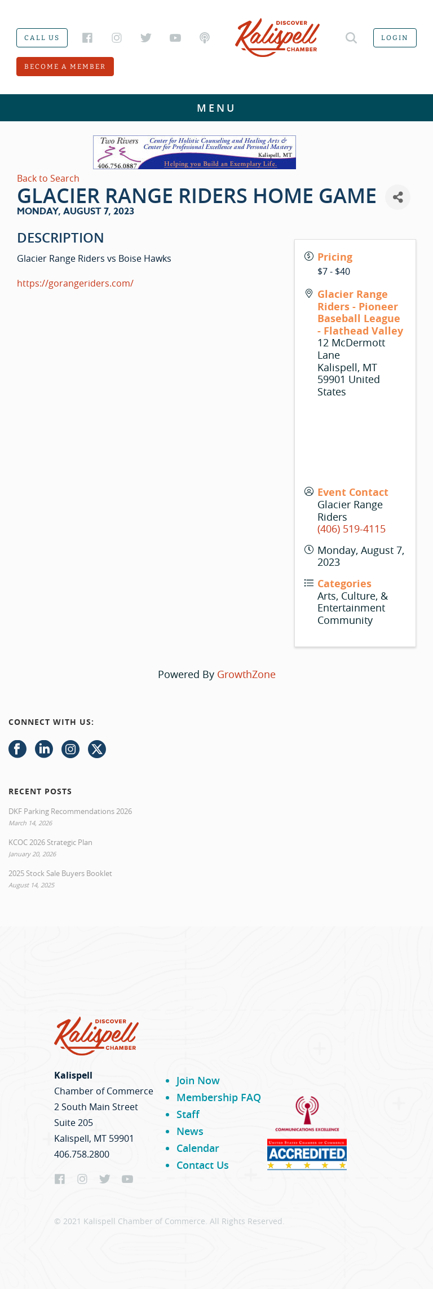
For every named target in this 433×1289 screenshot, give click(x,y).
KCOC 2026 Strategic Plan (50, 842)
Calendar (197, 1148)
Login (395, 38)
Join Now (198, 1080)
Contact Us (202, 1165)
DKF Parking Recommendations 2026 (70, 811)
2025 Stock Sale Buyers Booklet (60, 873)
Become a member (65, 67)
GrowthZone (246, 674)
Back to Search (48, 178)
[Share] (397, 197)
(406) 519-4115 (351, 528)
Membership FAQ (218, 1097)
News (190, 1131)
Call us (42, 38)
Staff (188, 1114)
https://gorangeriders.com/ (75, 283)
